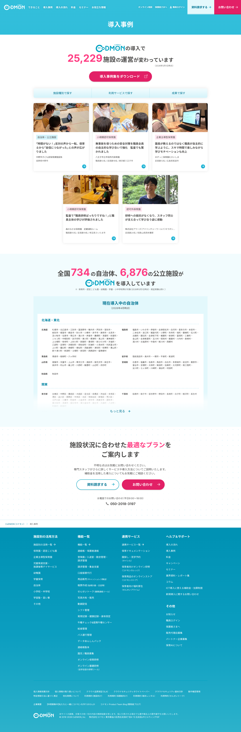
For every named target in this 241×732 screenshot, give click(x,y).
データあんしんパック (89, 641)
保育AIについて (174, 645)
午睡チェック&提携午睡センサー (95, 622)
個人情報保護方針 (41, 691)
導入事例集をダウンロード (120, 76)
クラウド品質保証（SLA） (97, 691)
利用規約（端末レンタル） (144, 696)
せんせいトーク (94, 591)
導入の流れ (62, 7)
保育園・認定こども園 (45, 550)
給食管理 (82, 628)
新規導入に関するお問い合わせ (182, 594)
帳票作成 (91, 585)
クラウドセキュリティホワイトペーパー (132, 691)
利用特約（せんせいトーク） (173, 696)
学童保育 (38, 579)
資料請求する (199, 7)
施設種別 (62, 93)
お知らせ (170, 614)
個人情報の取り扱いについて (68, 691)
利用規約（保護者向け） (118, 696)
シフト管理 (83, 610)
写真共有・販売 (86, 597)
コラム (169, 581)
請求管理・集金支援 (88, 566)
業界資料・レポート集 (177, 575)
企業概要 (37, 704)
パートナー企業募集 (176, 639)
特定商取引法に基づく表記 (45, 696)
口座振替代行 (85, 572)
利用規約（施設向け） (93, 696)
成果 (178, 93)
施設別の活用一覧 (42, 544)
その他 (37, 603)
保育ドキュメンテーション (136, 550)
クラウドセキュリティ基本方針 (169, 691)
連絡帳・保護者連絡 (88, 550)
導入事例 (48, 7)
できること (34, 7)
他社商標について (71, 696)
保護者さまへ (161, 7)
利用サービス (121, 93)
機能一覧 (82, 544)
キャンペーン (173, 563)
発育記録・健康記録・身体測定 (94, 616)
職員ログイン (177, 7)
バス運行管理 (85, 634)
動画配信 (82, 603)
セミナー (83, 7)
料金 (73, 7)
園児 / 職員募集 (86, 653)
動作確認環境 (194, 691)
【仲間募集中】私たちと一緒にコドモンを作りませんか (71, 704)
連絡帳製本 (83, 647)
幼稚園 (37, 572)
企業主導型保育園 (42, 557)
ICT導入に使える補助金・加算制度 (184, 588)
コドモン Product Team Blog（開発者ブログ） (120, 704)
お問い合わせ (226, 7)
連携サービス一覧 (131, 544)
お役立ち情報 (99, 7)
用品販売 (92, 579)
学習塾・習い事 (41, 597)
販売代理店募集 (174, 632)
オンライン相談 (145, 7)
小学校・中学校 (41, 591)
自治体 (37, 585)
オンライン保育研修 (88, 659)
